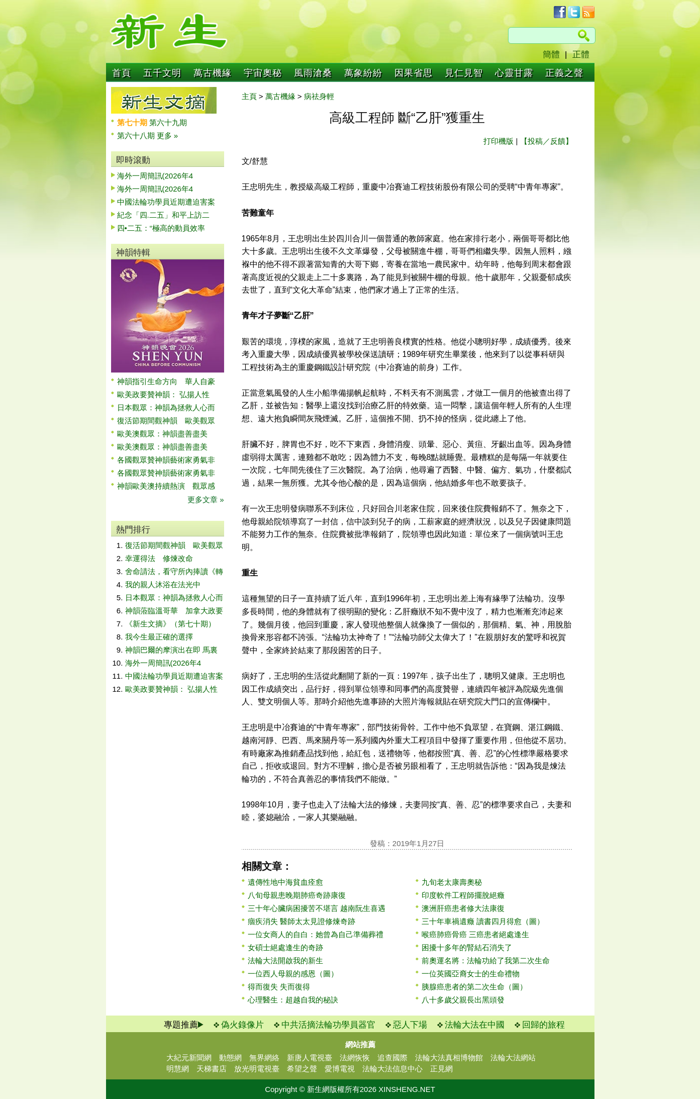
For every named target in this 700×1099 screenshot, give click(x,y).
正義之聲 (564, 73)
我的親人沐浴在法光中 (163, 584)
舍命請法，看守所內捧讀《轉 (174, 571)
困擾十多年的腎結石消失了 (467, 947)
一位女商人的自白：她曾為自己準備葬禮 (315, 934)
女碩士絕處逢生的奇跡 (285, 947)
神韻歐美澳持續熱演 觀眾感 (166, 486)
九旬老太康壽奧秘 (452, 882)
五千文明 (162, 73)
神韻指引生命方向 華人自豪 (166, 381)
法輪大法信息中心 (392, 1068)
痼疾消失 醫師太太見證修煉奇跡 (301, 921)
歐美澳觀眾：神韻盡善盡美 (166, 433)
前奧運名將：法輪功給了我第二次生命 (486, 960)
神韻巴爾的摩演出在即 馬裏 (171, 650)
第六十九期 (168, 122)
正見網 (441, 1068)
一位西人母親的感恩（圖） (293, 973)
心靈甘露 (514, 73)
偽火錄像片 (242, 1025)
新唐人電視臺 (309, 1057)
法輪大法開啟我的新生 (285, 960)
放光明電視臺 (256, 1068)
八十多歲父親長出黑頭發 (463, 999)
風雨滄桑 (313, 73)
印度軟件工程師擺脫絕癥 (463, 895)
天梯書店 (211, 1068)
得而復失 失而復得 (279, 986)
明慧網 (177, 1068)
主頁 (249, 96)
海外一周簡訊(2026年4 (155, 175)
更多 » (167, 135)
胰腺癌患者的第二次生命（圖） (474, 986)
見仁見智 (464, 73)
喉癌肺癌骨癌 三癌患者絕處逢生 (475, 934)
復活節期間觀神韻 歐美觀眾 (166, 420)
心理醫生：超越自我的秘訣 (293, 999)
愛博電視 (340, 1068)
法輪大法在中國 (475, 1025)
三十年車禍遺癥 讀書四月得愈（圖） (483, 921)
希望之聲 (302, 1068)
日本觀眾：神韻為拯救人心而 (166, 407)
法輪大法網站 (513, 1057)
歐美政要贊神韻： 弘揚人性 (163, 394)
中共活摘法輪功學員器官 (328, 1025)
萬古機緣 (212, 73)
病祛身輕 (319, 96)
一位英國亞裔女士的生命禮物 (471, 973)
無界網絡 (264, 1057)
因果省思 (413, 73)
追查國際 (392, 1057)
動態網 (230, 1057)
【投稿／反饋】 (546, 141)
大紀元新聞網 (189, 1057)
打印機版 (498, 141)
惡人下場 (410, 1025)
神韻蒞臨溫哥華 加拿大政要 (174, 610)
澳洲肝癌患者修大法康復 (463, 908)
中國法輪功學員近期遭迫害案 (166, 202)
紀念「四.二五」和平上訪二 (163, 215)
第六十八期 (137, 135)
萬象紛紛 (363, 73)
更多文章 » (205, 499)
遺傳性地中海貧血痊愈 (285, 882)
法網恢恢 (355, 1057)
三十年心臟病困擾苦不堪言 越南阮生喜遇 (316, 908)
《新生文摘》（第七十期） (170, 623)
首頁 (121, 73)
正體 (580, 54)
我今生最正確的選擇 (159, 636)
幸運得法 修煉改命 (159, 558)
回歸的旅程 (543, 1025)
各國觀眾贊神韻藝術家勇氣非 (166, 459)
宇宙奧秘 (263, 73)
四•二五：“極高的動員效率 (161, 228)
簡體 (551, 54)
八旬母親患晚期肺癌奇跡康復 (297, 895)
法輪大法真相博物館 (449, 1057)
